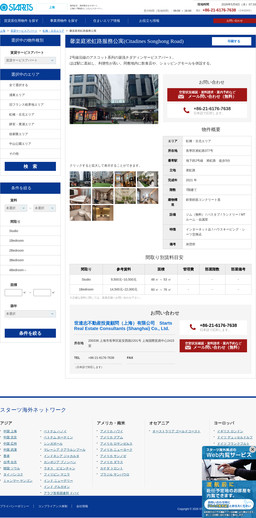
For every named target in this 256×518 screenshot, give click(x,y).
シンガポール (53, 444)
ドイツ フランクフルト (233, 444)
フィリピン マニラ (57, 475)
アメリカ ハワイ (111, 431)
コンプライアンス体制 (52, 506)
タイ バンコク (13, 475)
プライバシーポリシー (14, 506)
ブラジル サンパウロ (114, 475)
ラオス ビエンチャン (59, 469)
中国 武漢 (10, 450)
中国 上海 (10, 431)
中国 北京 (10, 438)
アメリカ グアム (111, 438)
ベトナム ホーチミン (58, 438)
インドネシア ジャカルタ (61, 456)
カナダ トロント (111, 469)
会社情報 (82, 506)
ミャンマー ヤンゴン (18, 481)
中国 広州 (10, 444)
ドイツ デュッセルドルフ (235, 438)
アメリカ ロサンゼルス (116, 444)
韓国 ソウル (11, 469)
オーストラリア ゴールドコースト (176, 431)
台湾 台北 (10, 462)
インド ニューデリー (58, 481)
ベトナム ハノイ (55, 431)
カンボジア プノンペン (60, 462)
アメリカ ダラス (111, 462)
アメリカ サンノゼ (113, 456)
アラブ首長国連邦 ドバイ (61, 493)
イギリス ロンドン (230, 431)
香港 (6, 456)
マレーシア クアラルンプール (65, 450)
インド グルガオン (57, 487)
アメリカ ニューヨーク (116, 450)
